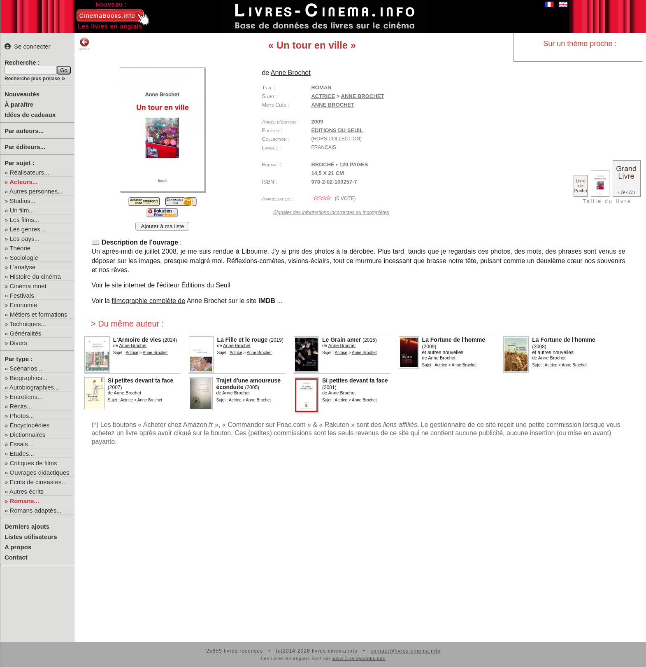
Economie (23, 304)
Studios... (23, 200)
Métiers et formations (38, 314)
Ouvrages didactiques (40, 472)
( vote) (333, 198)
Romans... (25, 500)
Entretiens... (26, 396)
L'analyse (23, 267)
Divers (19, 342)
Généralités (26, 333)
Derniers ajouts (27, 526)
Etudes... (22, 453)
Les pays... (25, 238)
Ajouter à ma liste (162, 226)
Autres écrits (26, 491)
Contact (16, 557)
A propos (18, 546)
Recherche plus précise (32, 79)
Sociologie (24, 257)
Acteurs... (23, 181)
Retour (84, 44)
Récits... (21, 406)
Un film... (22, 210)
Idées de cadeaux (30, 114)
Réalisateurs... (29, 172)
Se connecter (27, 46)
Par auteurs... (24, 130)
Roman (321, 87)
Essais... (21, 444)
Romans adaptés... (36, 510)
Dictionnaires (28, 434)
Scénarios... (26, 368)
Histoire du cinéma (35, 276)
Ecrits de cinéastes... (38, 481)
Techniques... (27, 323)
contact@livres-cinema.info (405, 651)
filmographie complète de (148, 300)
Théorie (19, 248)
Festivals (22, 295)
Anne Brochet (332, 105)
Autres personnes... (36, 191)
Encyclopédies (30, 425)
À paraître (19, 104)
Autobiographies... (34, 387)
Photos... (22, 415)
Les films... (25, 219)
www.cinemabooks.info (359, 658)
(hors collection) (336, 139)
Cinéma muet (28, 285)
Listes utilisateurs (31, 536)
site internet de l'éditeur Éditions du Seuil (171, 285)
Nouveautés (22, 94)
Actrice (323, 96)
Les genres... (28, 229)
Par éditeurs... (25, 146)
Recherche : (22, 62)
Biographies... (29, 377)
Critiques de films (33, 462)
